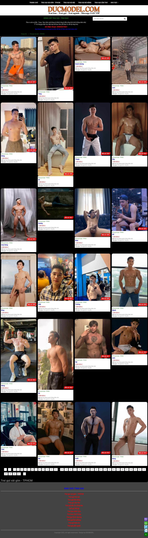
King (2, 310)
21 (92, 469)
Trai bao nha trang (74, 514)
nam (113, 88)
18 (79, 469)
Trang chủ (33, 2)
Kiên (76, 240)
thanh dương (79, 64)
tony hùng (4, 245)
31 (135, 469)
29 (127, 469)
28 (122, 469)
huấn (77, 458)
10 (47, 469)
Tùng (40, 94)
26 (114, 469)
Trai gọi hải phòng (74, 520)
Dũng (3, 156)
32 (139, 469)
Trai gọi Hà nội (69, 2)
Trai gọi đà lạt (74, 508)
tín (39, 393)
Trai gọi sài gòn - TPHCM (50, 2)
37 (19, 474)
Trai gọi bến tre (74, 523)
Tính (2, 449)
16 (70, 469)
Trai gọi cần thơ (101, 2)
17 (75, 469)
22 (96, 469)
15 (66, 469)
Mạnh (114, 310)
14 (62, 469)
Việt (39, 304)
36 (14, 474)
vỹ (39, 180)
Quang (40, 223)
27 (118, 469)
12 (56, 469)
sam (113, 358)
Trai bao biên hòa (74, 511)
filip (113, 159)
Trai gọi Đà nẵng (84, 2)
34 (6, 474)
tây (76, 362)
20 (88, 469)
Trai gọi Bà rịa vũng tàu (74, 505)
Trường (77, 304)
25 (109, 469)
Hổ (113, 234)
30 (131, 469)
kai (39, 458)
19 (83, 469)
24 (105, 469)
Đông (114, 459)
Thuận (77, 159)
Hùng (3, 385)
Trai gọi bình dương (74, 517)
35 (10, 474)
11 (51, 469)
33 (144, 469)
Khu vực (114, 2)
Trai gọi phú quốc (74, 526)
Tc (2, 88)
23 (101, 469)
